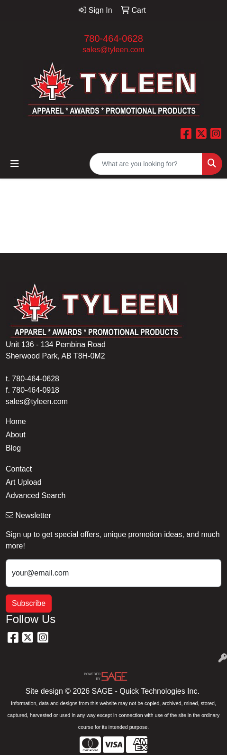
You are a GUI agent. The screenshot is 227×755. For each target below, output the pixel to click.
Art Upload (24, 482)
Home (16, 421)
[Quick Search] (146, 164)
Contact (19, 469)
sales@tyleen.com (113, 50)
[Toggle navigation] (15, 163)
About (16, 435)
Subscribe (28, 603)
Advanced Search (35, 495)
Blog (13, 448)
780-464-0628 (113, 38)
